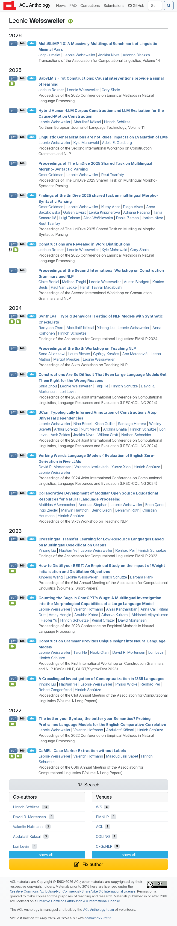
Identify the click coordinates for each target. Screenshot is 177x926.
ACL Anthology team (98, 909)
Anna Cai (148, 609)
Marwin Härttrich (74, 510)
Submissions (114, 5)
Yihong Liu (106, 327)
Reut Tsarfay (49, 223)
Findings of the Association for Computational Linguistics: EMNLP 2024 (98, 338)
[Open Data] (18, 321)
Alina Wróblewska (98, 218)
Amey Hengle (60, 614)
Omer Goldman (50, 174)
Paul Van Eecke (64, 287)
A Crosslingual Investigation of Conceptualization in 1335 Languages (101, 678)
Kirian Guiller (104, 423)
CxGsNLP (104, 846)
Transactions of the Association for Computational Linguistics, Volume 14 (99, 60)
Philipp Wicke (126, 684)
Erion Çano (154, 504)
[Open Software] (12, 321)
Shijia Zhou (47, 386)
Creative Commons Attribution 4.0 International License (78, 901)
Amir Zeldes (60, 434)
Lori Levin (67, 391)
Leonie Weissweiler (79, 55)
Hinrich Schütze (117, 122)
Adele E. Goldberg (117, 142)
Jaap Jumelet (49, 55)
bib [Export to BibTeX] (22, 43)
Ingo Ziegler (48, 510)
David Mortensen (132, 620)
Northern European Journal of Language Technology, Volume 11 (91, 127)
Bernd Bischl (101, 510)
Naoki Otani (99, 652)
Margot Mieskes (66, 359)
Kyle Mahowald (86, 142)
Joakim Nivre (109, 55)
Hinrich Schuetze (72, 333)
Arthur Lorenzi (66, 429)
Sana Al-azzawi (51, 353)
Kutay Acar (110, 206)
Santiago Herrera (132, 423)
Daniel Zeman (127, 218)
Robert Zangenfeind (55, 689)
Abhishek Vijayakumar (149, 614)
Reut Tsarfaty (112, 174)
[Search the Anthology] (155, 5)
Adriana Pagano (136, 212)
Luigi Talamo (69, 218)
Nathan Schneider (136, 434)
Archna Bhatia (115, 429)
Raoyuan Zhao (50, 327)
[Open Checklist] (12, 83)
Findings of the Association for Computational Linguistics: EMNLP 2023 (97, 556)
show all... (47, 854)
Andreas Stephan (92, 504)
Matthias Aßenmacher (56, 504)
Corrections (91, 5)
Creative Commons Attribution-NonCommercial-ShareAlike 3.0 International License (73, 891)
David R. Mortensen (54, 466)
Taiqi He (101, 386)
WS (99, 807)
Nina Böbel (82, 423)
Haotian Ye (68, 550)
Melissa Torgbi (74, 281)
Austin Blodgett (136, 281)
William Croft (107, 434)
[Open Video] (12, 571)
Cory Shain (111, 89)
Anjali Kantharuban (121, 609)
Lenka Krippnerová (104, 212)
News (62, 5)
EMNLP (102, 816)
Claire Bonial (48, 281)
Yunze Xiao (121, 466)
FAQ (74, 5)
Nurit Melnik (90, 429)
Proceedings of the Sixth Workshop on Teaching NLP (87, 348)
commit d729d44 (98, 918)
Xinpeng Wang (50, 577)
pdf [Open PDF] (13, 43)
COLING (103, 836)
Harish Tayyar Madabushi (101, 287)
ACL (99, 826)
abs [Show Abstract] (32, 43)
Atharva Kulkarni (114, 614)
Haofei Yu (49, 620)
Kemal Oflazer (103, 620)
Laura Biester (79, 353)
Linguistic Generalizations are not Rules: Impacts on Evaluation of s (103, 137)
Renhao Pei (125, 550)
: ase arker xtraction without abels (82, 750)
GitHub (136, 5)
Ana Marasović (135, 353)
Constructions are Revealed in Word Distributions (84, 244)
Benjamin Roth (127, 510)
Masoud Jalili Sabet (122, 756)
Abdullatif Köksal (87, 122)
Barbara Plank (141, 577)
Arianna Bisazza (136, 55)
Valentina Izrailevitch (91, 466)
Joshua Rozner (51, 89)
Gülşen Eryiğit (74, 212)
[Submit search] (169, 5)
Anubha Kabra (86, 614)
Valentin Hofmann (88, 609)
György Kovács (106, 353)
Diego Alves (133, 206)
